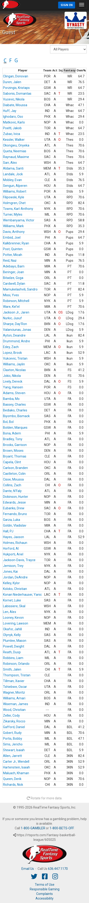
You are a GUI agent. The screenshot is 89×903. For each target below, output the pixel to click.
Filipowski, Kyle (13, 197)
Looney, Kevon (13, 617)
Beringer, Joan (13, 272)
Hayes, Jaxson (13, 537)
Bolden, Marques (15, 427)
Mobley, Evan (12, 180)
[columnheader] (23, 70)
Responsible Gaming (44, 889)
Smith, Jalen (12, 669)
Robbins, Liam (13, 658)
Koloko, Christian (15, 589)
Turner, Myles (12, 214)
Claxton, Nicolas (14, 370)
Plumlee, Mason (14, 640)
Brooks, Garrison (15, 445)
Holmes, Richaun (15, 543)
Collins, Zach (12, 485)
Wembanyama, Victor (18, 220)
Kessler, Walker (14, 139)
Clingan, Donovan (15, 76)
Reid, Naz (10, 260)
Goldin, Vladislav (14, 525)
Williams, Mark (13, 226)
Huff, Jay (9, 111)
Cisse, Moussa (13, 479)
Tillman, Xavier (13, 681)
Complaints (44, 894)
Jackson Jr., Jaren (16, 312)
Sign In (67, 5)
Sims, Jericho (13, 744)
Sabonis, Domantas (17, 93)
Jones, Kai (10, 571)
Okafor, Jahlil (12, 629)
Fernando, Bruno (15, 514)
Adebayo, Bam (13, 266)
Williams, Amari (14, 698)
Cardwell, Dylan (14, 283)
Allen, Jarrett (12, 756)
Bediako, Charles (15, 410)
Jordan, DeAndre (15, 577)
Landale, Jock (13, 174)
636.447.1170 (58, 869)
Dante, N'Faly (12, 491)
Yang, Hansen (13, 387)
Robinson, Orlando (16, 664)
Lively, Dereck (12, 381)
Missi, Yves (11, 295)
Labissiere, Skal (14, 606)
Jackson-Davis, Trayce (19, 560)
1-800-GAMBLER (33, 828)
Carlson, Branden (15, 468)
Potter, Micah (12, 255)
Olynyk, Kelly (12, 635)
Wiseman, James (15, 704)
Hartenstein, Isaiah (16, 767)
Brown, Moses (13, 450)
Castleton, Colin (14, 473)
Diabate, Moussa (15, 105)
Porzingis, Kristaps (16, 88)
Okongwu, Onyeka (16, 145)
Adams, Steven (14, 393)
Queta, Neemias (14, 151)
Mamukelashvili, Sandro (20, 289)
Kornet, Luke (12, 600)
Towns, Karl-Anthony (18, 209)
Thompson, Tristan (16, 675)
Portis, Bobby (12, 738)
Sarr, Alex (10, 162)
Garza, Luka (11, 520)
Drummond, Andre (16, 341)
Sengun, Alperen (15, 186)
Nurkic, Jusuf (12, 318)
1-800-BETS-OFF (62, 828)
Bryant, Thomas (14, 456)
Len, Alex (9, 612)
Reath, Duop (12, 652)
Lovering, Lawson (15, 623)
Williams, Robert (14, 191)
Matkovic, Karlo (14, 122)
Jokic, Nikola (12, 376)
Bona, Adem (12, 433)
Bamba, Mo (11, 399)
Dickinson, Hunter (15, 496)
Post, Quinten (13, 249)
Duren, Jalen (12, 82)
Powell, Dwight (13, 646)
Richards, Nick (13, 784)
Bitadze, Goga (13, 278)
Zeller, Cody (11, 715)
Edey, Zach (11, 347)
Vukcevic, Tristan (15, 358)
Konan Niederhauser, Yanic (22, 594)
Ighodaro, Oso (13, 116)
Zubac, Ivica (11, 134)
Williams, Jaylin (14, 364)
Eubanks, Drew (13, 508)
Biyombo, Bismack (16, 416)
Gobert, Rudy (12, 733)
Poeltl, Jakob (12, 128)
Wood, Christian (14, 710)
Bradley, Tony (12, 439)
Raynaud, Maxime (16, 157)
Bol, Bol (8, 422)
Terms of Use (44, 884)
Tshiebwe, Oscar (15, 687)
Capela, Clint (12, 462)
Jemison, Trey (13, 566)
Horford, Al (11, 548)
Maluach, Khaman (16, 773)
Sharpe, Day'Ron (15, 324)
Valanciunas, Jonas (17, 329)
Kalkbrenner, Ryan (16, 243)
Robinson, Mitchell (16, 301)
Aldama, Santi (13, 168)
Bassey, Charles (14, 404)
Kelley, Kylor (11, 583)
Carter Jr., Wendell (16, 761)
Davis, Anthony (14, 232)
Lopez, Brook (12, 353)
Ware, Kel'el (11, 306)
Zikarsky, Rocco (14, 721)
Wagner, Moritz (14, 692)
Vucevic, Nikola (13, 99)
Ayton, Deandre (14, 335)
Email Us (27, 869)
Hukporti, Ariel (13, 554)
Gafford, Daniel (14, 727)
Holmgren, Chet (14, 203)
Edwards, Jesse (14, 502)
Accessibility (44, 898)
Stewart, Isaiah (14, 750)
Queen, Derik (12, 779)
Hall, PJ (8, 531)
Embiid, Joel (12, 237)
